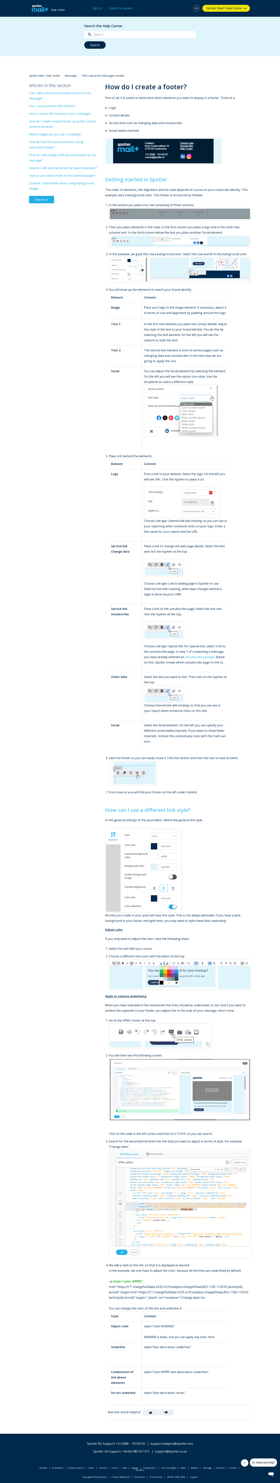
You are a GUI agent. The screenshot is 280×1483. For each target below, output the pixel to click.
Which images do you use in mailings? (55, 134)
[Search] (140, 34)
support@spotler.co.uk (171, 1451)
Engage (134, 1467)
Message (207, 1467)
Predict (233, 1467)
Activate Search (76, 1467)
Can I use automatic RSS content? (52, 106)
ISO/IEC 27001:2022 (176, 1477)
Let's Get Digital (168, 1467)
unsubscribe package (200, 657)
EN (196, 8)
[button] (150, 1412)
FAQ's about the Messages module (103, 75)
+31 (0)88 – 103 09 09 (130, 1444)
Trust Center (156, 1477)
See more (41, 200)
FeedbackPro (149, 1467)
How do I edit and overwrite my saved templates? (63, 168)
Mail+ (183, 1467)
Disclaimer (140, 1477)
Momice (221, 1467)
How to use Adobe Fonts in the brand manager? (62, 176)
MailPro (195, 1467)
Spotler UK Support (107, 1451)
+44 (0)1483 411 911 (136, 1451)
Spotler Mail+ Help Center (224, 8)
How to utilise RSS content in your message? (60, 114)
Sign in (97, 8)
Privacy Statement (121, 1477)
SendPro (140, 1470)
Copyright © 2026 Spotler (94, 1477)
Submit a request (121, 8)
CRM (124, 1467)
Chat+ (91, 1467)
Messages (71, 75)
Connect (103, 1467)
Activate (43, 1467)
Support (194, 1477)
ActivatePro (58, 1467)
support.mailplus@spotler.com (171, 1444)
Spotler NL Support (100, 1444)
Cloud (115, 1467)
